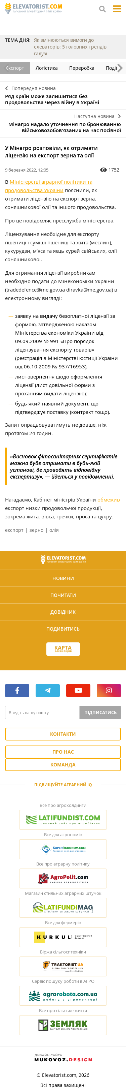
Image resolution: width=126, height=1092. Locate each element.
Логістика (47, 68)
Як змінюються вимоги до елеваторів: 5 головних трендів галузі (70, 47)
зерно (36, 530)
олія (54, 530)
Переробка (81, 68)
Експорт (15, 68)
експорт (14, 530)
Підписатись (100, 712)
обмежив (108, 499)
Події (111, 68)
